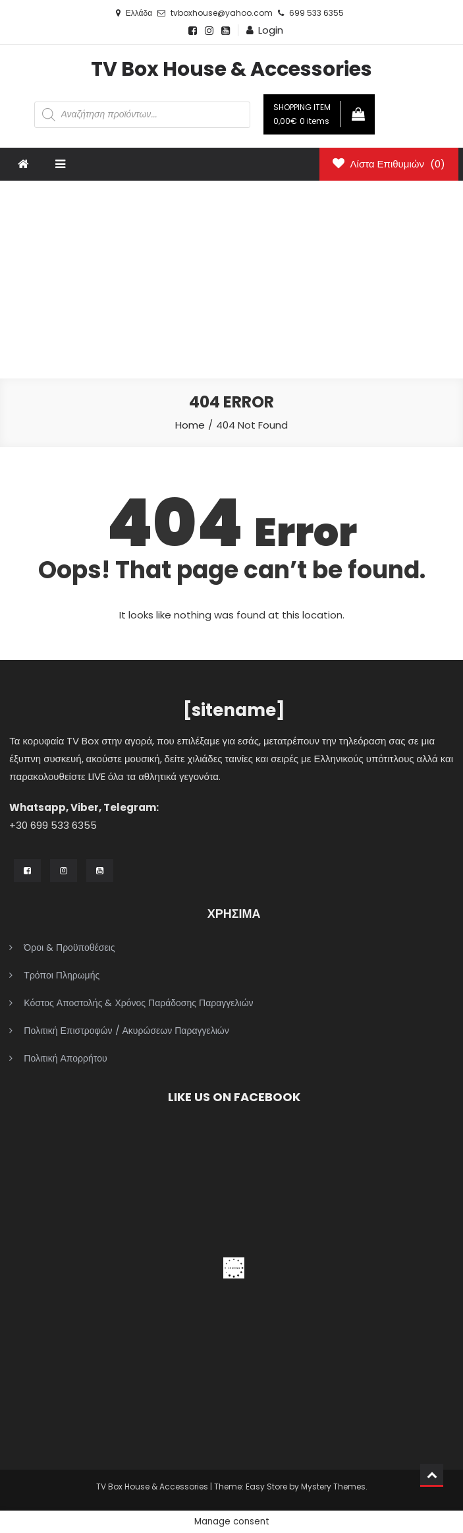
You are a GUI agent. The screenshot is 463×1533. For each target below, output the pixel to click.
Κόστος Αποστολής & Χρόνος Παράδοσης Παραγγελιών (138, 1002)
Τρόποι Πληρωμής (61, 975)
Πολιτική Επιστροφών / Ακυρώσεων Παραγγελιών (126, 1030)
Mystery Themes (333, 1486)
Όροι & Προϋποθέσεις (69, 947)
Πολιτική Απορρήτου (65, 1058)
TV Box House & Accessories (231, 69)
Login (270, 30)
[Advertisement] (231, 279)
